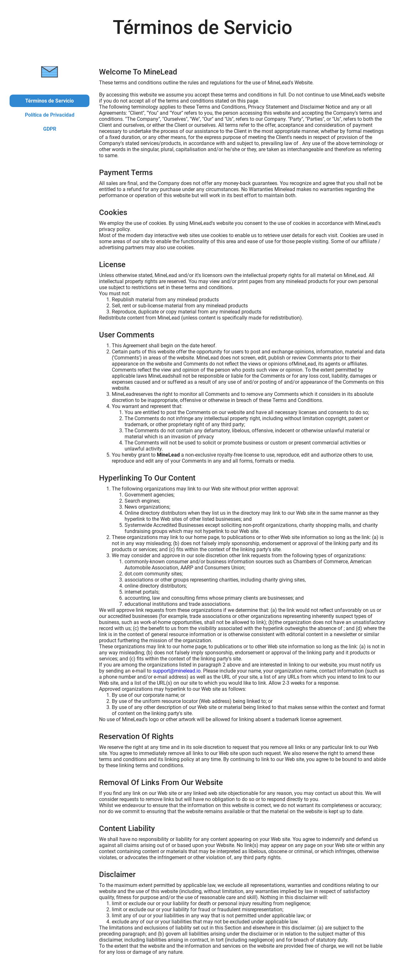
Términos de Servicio (49, 101)
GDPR (49, 129)
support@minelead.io (177, 671)
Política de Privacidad (49, 115)
